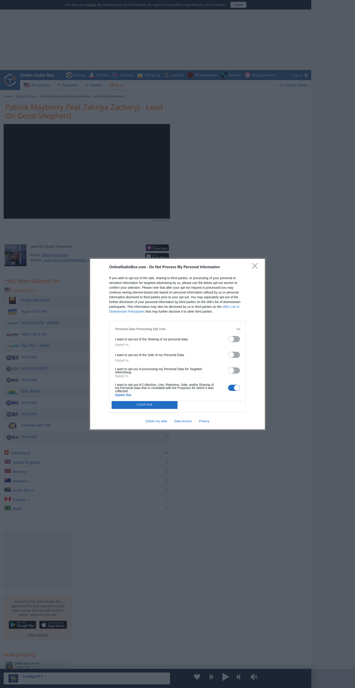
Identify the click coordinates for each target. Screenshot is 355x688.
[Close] (256, 267)
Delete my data (156, 421)
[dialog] (177, 344)
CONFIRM (144, 405)
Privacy (204, 421)
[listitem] (177, 329)
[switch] (234, 339)
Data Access (183, 421)
